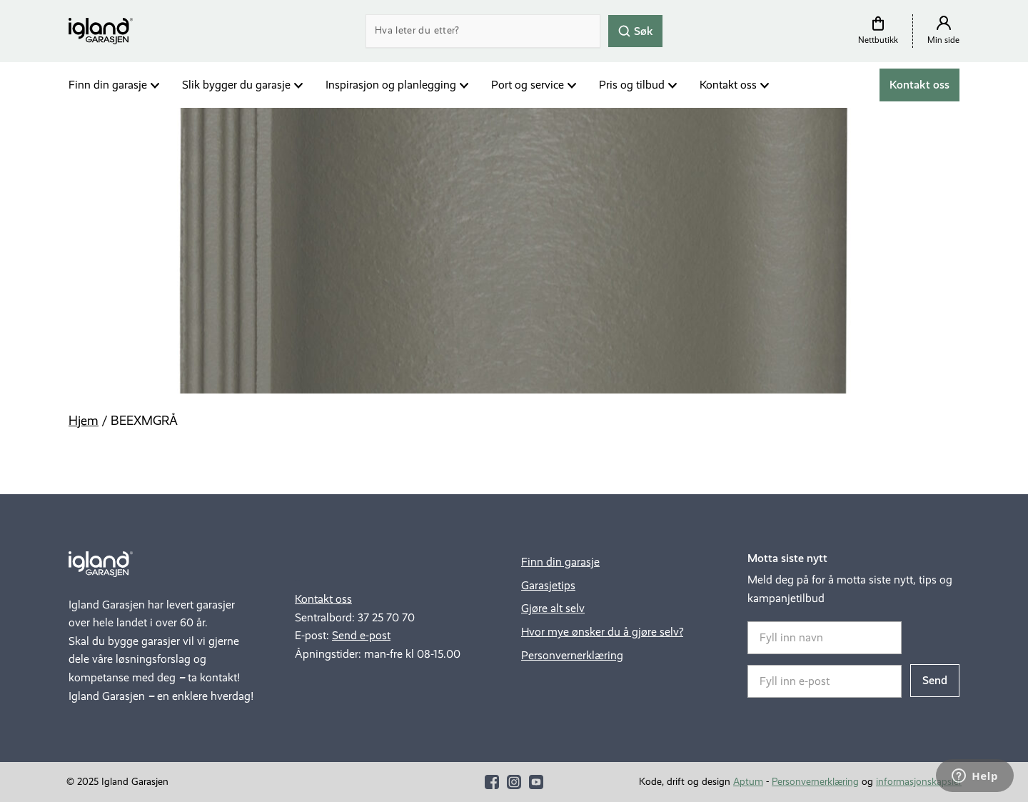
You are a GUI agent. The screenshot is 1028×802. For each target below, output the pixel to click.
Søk (635, 30)
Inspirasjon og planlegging (391, 84)
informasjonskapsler (919, 782)
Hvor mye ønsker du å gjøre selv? (602, 631)
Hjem (84, 420)
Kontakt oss (728, 84)
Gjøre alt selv (553, 608)
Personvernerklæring (572, 655)
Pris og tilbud (632, 84)
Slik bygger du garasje (236, 84)
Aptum (748, 782)
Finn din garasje (108, 84)
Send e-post (361, 635)
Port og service (527, 84)
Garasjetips (548, 585)
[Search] (483, 31)
